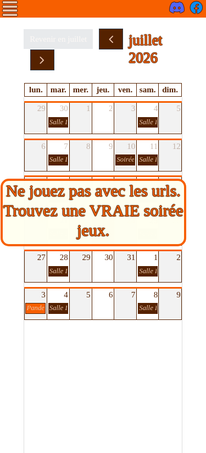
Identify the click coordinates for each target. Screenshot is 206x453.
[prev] (111, 39)
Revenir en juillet (58, 39)
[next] (42, 59)
